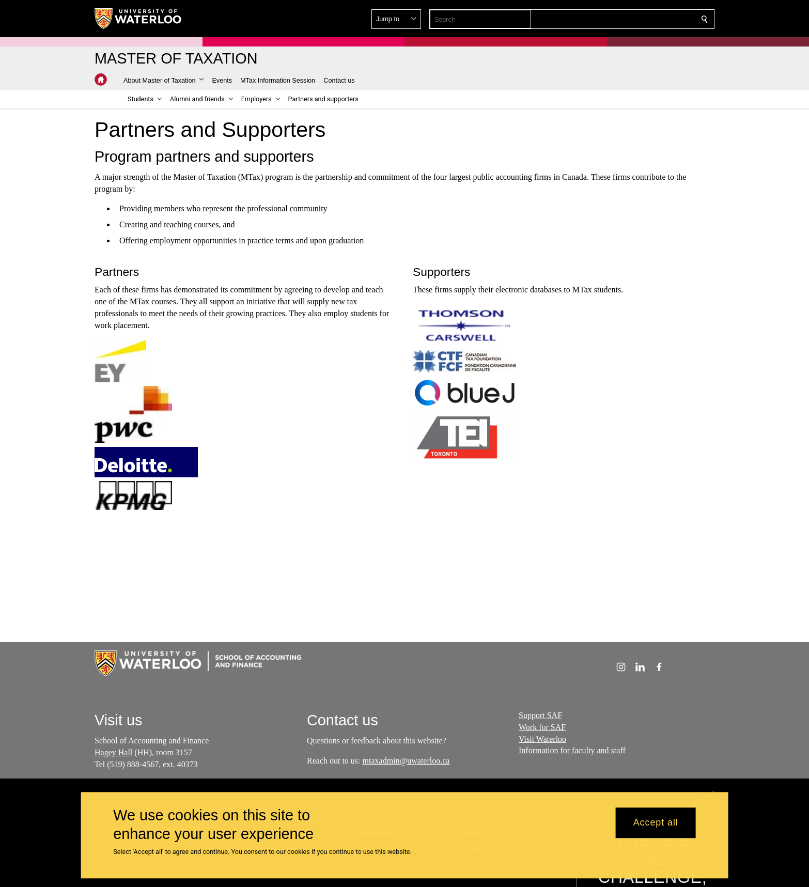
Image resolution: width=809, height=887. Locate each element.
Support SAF (540, 715)
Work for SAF (542, 726)
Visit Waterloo (542, 738)
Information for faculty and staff (572, 750)
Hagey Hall (113, 752)
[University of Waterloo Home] (138, 18)
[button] (629, 19)
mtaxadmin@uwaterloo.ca (405, 760)
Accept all (655, 823)
